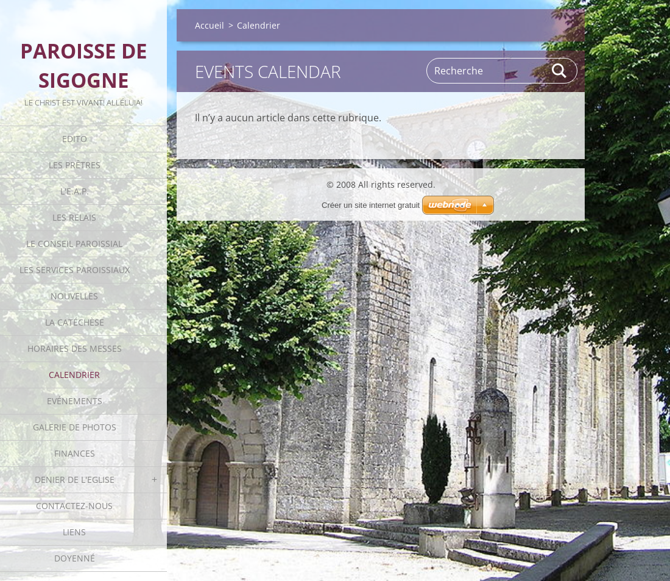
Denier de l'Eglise (75, 479)
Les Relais (74, 217)
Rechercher (560, 71)
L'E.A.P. (74, 191)
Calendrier (74, 374)
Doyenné (74, 558)
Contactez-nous (74, 505)
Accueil (209, 25)
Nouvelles (74, 296)
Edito (74, 138)
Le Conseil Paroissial (74, 243)
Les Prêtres (74, 165)
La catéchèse (74, 322)
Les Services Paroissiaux (74, 270)
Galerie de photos (74, 427)
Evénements (74, 401)
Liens (74, 532)
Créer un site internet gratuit (371, 205)
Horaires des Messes (74, 348)
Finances (74, 453)
